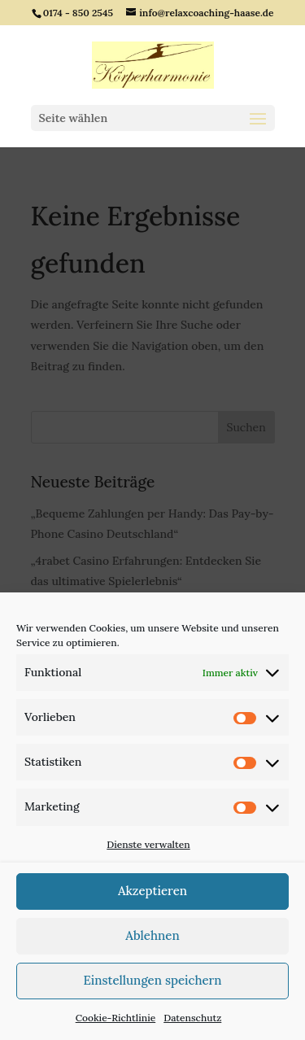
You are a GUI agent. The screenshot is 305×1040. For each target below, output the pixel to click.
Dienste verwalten (148, 844)
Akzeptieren (152, 890)
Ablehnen (152, 935)
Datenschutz (192, 1018)
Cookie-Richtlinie (116, 1018)
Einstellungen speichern (152, 980)
